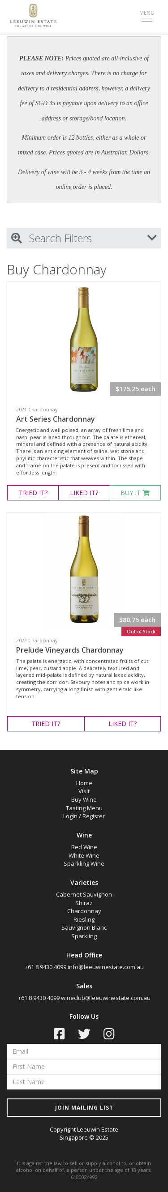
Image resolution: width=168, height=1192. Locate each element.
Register (93, 816)
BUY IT (135, 492)
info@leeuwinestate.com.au (106, 967)
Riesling (84, 919)
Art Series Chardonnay (55, 419)
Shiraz (84, 903)
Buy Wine (84, 799)
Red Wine (84, 847)
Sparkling (84, 936)
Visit (84, 791)
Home (84, 783)
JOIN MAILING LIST (84, 1107)
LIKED (84, 492)
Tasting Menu (84, 808)
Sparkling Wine (84, 863)
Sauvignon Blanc (84, 927)
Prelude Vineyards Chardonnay (70, 650)
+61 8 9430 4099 (45, 967)
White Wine (84, 855)
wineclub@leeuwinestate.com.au (106, 998)
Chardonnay (84, 911)
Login (70, 816)
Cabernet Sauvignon (84, 894)
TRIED (33, 492)
